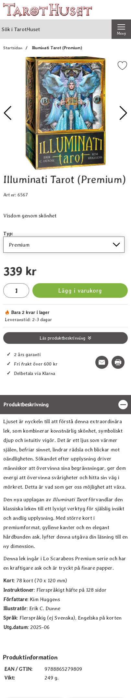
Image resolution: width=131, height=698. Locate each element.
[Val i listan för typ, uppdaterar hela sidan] (64, 244)
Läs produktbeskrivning (62, 338)
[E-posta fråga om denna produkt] (101, 362)
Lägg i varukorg (80, 290)
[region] (65, 404)
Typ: (8, 233)
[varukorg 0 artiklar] (121, 9)
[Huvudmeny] (121, 29)
